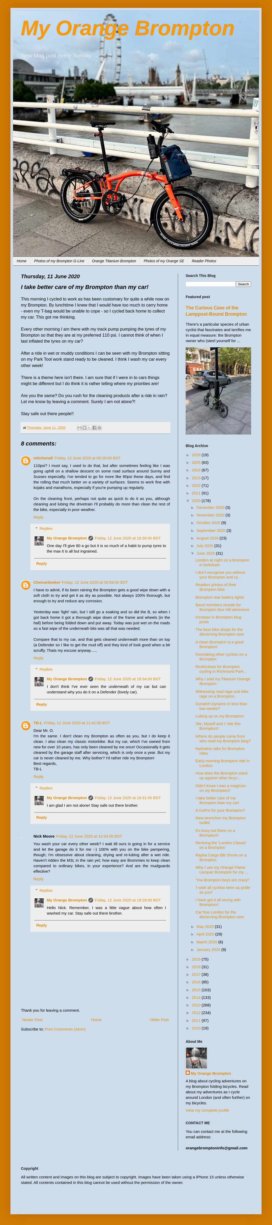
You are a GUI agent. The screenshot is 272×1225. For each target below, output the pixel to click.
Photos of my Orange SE (164, 261)
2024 (197, 470)
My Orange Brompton (128, 28)
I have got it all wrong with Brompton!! (218, 902)
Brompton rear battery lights (220, 597)
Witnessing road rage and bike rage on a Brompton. (222, 693)
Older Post (159, 1019)
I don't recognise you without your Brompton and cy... (220, 574)
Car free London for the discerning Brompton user (220, 914)
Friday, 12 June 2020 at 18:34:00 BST (128, 679)
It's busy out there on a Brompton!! (215, 832)
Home (21, 261)
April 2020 (205, 934)
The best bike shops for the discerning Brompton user (220, 631)
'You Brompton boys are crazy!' (223, 880)
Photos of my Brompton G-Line (59, 261)
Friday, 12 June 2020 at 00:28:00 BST (87, 458)
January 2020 (208, 949)
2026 (197, 455)
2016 (197, 982)
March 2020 (207, 942)
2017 (197, 974)
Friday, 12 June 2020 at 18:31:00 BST (128, 797)
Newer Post (32, 1019)
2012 (197, 1012)
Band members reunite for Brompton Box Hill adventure (223, 607)
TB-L (37, 723)
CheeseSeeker (46, 582)
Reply (38, 517)
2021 (197, 493)
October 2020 (208, 522)
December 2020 (210, 507)
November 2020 (210, 515)
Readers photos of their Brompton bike (216, 587)
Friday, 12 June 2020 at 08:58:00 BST (95, 582)
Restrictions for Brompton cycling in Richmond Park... (221, 668)
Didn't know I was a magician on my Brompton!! (221, 788)
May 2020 (205, 926)
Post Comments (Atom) (65, 1029)
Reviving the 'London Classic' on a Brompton (221, 845)
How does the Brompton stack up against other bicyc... (222, 775)
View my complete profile (207, 1110)
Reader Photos (204, 261)
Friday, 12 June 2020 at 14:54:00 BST (89, 836)
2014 (197, 997)
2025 (197, 462)
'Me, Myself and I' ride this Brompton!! (218, 726)
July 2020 (205, 545)
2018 (197, 967)
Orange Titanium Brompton (114, 261)
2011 (197, 1020)
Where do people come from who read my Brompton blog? (223, 738)
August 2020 (207, 538)
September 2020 (211, 530)
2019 (197, 959)
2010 (197, 1028)
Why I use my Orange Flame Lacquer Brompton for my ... (222, 869)
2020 (197, 500)
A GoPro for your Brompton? (220, 810)
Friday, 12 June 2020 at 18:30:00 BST (128, 538)
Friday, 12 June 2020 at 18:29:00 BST (128, 900)
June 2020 (206, 553)
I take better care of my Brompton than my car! (217, 800)
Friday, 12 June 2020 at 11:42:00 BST (77, 723)
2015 (197, 990)
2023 (197, 478)
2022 (197, 485)
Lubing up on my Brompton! (220, 716)
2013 (197, 1005)
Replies (46, 528)
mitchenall (43, 458)
